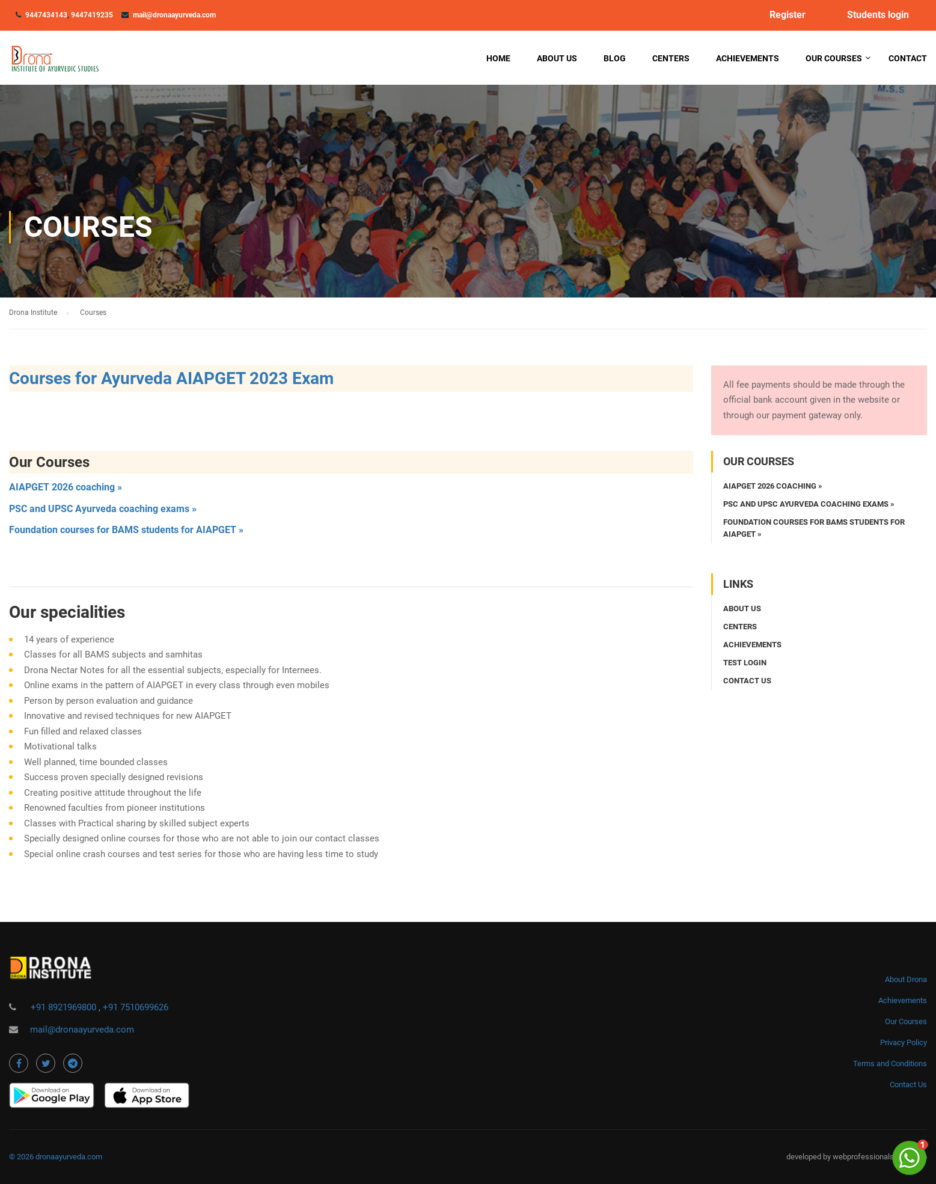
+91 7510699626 (135, 1007)
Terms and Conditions (890, 1063)
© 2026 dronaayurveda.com (55, 1156)
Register (787, 15)
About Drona (906, 979)
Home (498, 58)
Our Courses (834, 58)
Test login (744, 662)
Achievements (747, 58)
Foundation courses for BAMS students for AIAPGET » (126, 530)
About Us (557, 58)
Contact (908, 58)
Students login (878, 15)
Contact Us (908, 1084)
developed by (809, 1156)
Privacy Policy (903, 1042)
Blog (615, 58)
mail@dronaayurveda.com (174, 15)
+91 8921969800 (65, 1007)
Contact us (747, 680)
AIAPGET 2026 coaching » (65, 487)
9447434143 (46, 15)
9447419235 (92, 15)
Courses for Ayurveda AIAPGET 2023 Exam (171, 378)
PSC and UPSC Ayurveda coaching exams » (103, 508)
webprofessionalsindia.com (880, 1156)
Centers (671, 58)
